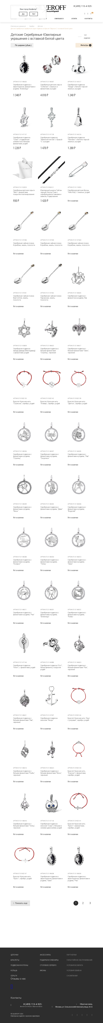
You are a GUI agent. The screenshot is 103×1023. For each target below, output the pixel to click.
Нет (33, 14)
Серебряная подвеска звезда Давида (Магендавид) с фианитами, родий (24, 351)
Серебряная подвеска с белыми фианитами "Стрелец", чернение (49, 351)
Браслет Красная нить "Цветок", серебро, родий (77, 402)
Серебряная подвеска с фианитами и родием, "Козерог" (22, 562)
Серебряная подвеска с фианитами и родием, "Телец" (49, 562)
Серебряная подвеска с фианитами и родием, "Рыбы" (77, 615)
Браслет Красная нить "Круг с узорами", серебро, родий (79, 719)
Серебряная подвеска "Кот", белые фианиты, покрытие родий (51, 667)
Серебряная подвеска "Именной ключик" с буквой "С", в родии (51, 140)
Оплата (74, 18)
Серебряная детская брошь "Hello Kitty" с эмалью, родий (79, 191)
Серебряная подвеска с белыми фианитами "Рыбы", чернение (24, 773)
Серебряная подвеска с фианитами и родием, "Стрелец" (22, 456)
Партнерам (71, 955)
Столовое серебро (48, 965)
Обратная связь (86, 1004)
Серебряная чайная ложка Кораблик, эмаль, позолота (24, 244)
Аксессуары (45, 955)
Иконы (43, 970)
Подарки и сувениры (49, 960)
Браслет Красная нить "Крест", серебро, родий (22, 878)
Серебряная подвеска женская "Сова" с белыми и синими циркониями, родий (51, 826)
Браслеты (15, 960)
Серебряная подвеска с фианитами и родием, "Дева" (51, 508)
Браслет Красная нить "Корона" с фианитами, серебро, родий (77, 773)
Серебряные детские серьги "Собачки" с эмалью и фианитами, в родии (51, 87)
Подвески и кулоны (19, 965)
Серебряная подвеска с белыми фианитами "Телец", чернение (24, 826)
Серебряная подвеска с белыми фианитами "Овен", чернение (78, 351)
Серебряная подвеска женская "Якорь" (48, 719)
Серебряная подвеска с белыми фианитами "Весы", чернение (51, 773)
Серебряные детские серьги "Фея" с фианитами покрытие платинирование (24, 192)
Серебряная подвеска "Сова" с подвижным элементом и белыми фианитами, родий (21, 141)
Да (23, 14)
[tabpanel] (24, 64)
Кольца (14, 970)
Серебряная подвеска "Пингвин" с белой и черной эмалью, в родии (78, 140)
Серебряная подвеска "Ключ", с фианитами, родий (24, 666)
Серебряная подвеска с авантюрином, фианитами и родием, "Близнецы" (24, 87)
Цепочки (14, 955)
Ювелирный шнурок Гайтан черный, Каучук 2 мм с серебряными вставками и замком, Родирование (51, 193)
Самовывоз (59, 18)
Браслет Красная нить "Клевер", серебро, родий (50, 402)
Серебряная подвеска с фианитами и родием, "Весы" (22, 509)
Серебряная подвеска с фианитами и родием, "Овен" (79, 561)
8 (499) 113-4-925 (32, 1004)
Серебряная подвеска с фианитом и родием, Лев (77, 297)
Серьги (14, 976)
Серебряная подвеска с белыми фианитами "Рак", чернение (78, 667)
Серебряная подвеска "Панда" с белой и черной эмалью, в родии (77, 87)
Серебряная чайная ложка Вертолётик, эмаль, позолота (23, 298)
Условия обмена (74, 970)
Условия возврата (75, 965)
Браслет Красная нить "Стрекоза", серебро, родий (23, 402)
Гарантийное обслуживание (79, 960)
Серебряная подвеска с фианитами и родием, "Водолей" (77, 509)
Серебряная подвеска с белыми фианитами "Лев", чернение (23, 720)
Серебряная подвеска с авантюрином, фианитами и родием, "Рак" (79, 879)
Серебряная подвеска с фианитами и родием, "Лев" (78, 455)
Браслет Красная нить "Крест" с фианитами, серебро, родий (76, 826)
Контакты (88, 18)
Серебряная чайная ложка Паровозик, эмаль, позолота (50, 298)
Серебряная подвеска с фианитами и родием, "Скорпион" (49, 456)
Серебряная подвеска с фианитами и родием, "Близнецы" (49, 615)
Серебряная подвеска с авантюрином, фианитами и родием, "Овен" (51, 879)
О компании (72, 976)
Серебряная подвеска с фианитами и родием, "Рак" (23, 614)
